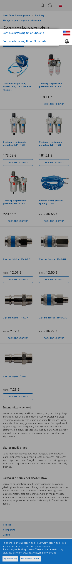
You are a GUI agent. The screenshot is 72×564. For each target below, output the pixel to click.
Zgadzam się (10, 558)
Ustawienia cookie (30, 558)
